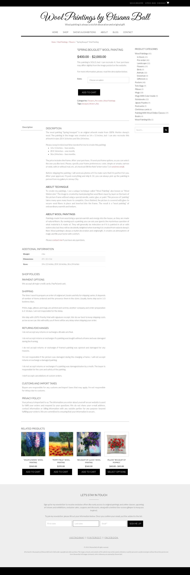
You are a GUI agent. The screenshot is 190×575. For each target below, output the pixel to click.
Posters (138, 82)
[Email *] (113, 524)
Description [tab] (27, 127)
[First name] (59, 524)
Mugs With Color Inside (145, 96)
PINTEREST (94, 537)
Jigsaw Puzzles (141, 102)
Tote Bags (139, 85)
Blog (115, 32)
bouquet (85, 104)
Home (55, 32)
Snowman (141, 75)
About (104, 32)
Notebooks (140, 99)
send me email (117, 166)
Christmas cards (142, 109)
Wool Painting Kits (143, 119)
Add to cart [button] (33, 472)
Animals (140, 72)
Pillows (138, 89)
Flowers (72, 42)
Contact (128, 32)
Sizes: (79, 79)
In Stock (140, 57)
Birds (139, 69)
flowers (92, 104)
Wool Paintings (62, 42)
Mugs (137, 92)
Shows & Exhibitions (84, 32)
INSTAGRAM (76, 537)
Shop (65, 32)
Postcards (139, 106)
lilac (97, 104)
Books (138, 116)
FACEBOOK (111, 537)
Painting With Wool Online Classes (150, 112)
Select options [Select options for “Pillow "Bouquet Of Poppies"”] (117, 472)
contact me (57, 240)
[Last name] (86, 524)
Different (141, 79)
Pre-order (99, 101)
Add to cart (89, 92)
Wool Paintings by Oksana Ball (95, 17)
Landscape (142, 63)
